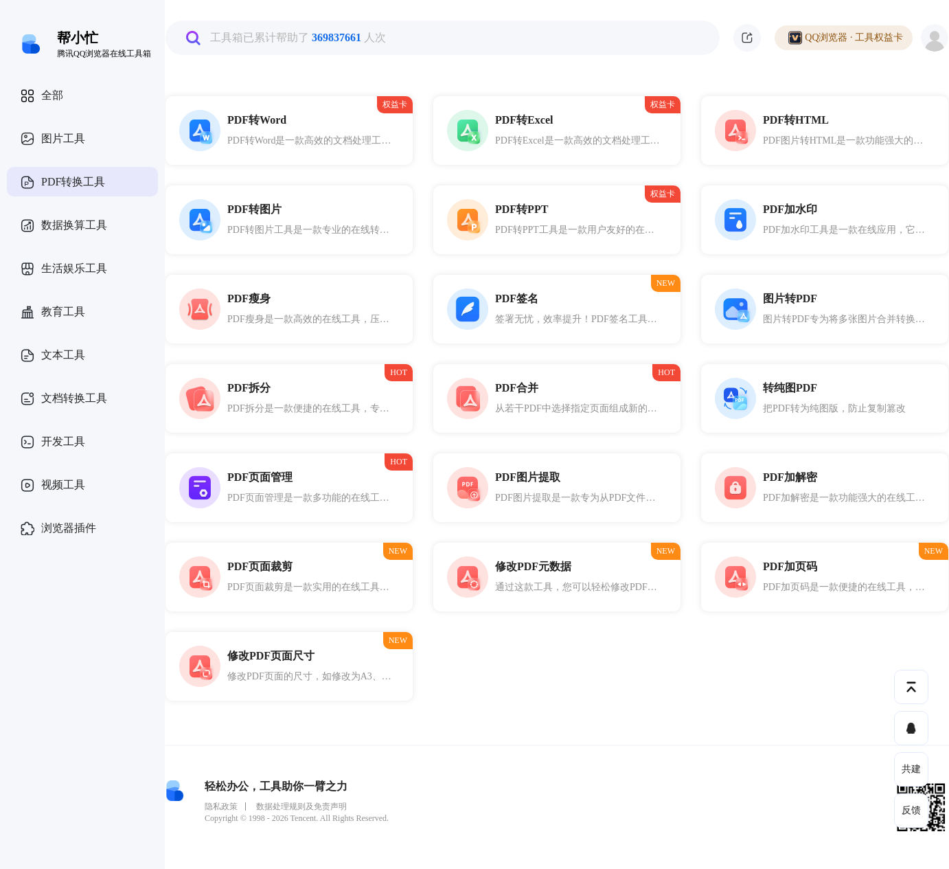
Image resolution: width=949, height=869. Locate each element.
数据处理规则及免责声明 (301, 806)
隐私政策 (221, 806)
